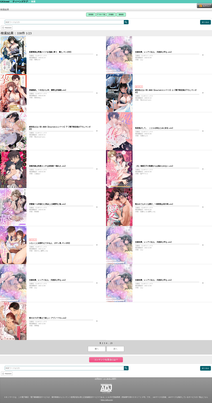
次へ (115, 349)
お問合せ (98, 379)
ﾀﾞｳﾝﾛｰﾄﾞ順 (101, 14)
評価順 (111, 14)
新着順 (91, 14)
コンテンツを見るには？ (106, 359)
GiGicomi (4, 1)
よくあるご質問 (109, 379)
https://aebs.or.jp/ (107, 400)
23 (111, 343)
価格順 (121, 14)
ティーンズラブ (20, 1)
